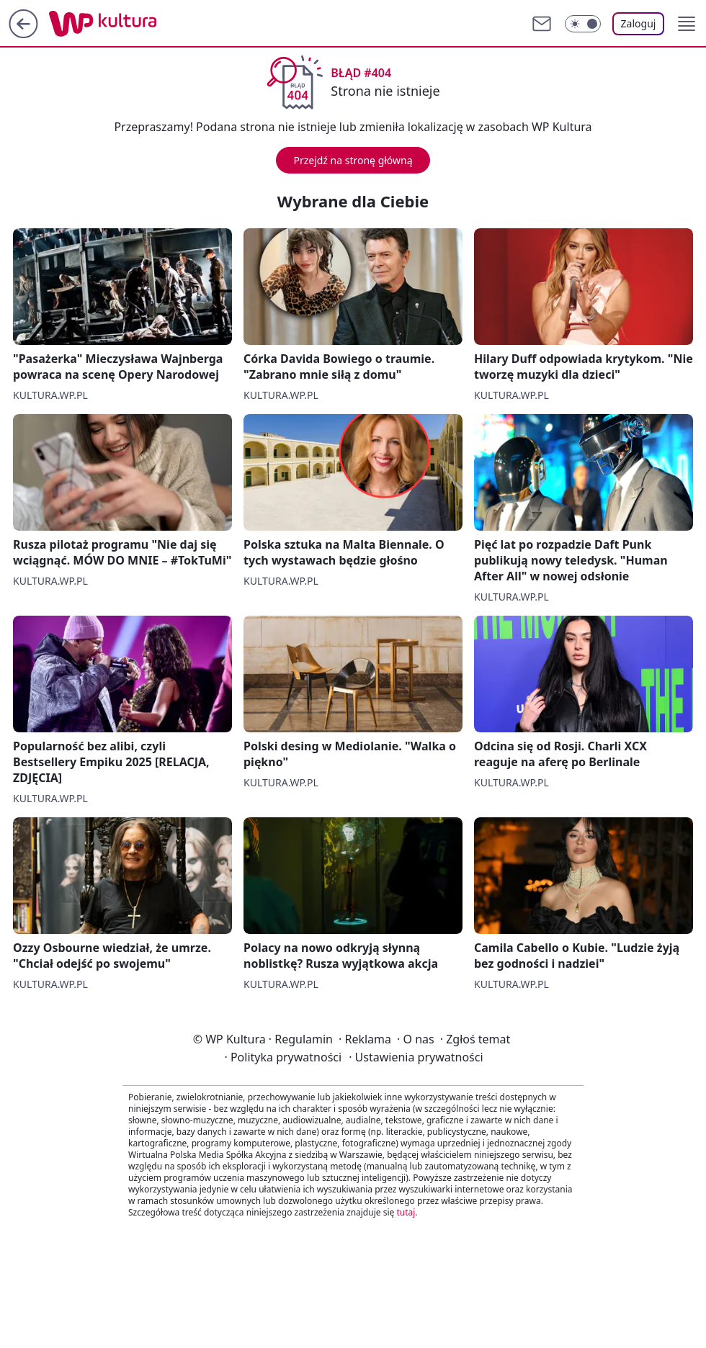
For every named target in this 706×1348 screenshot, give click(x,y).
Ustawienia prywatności (416, 1057)
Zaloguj (638, 23)
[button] (686, 23)
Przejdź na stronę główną (352, 160)
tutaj (405, 1212)
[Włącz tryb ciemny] (583, 23)
